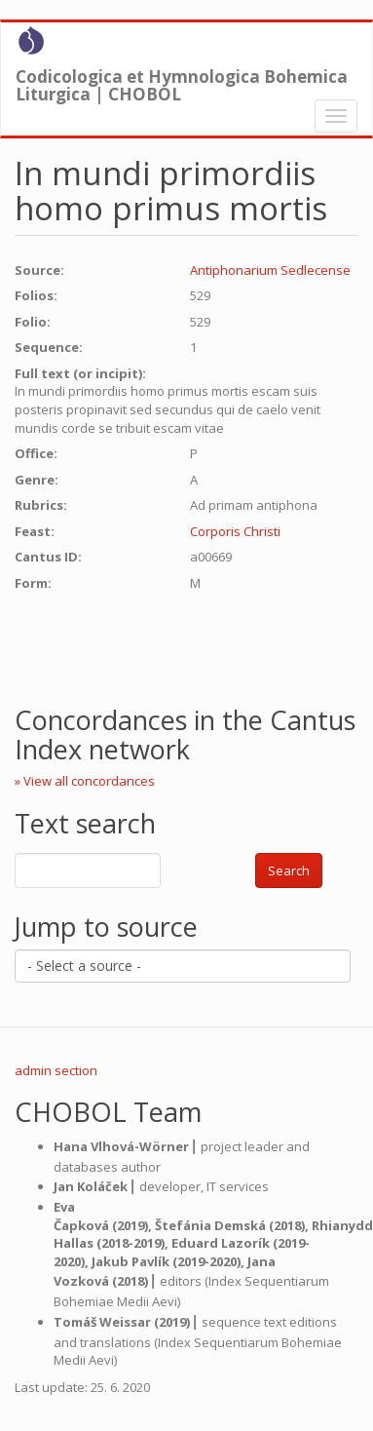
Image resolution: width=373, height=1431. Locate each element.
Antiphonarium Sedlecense (270, 270)
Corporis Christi (235, 531)
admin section (56, 1070)
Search (289, 870)
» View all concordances (85, 781)
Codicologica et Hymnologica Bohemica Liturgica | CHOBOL (182, 81)
